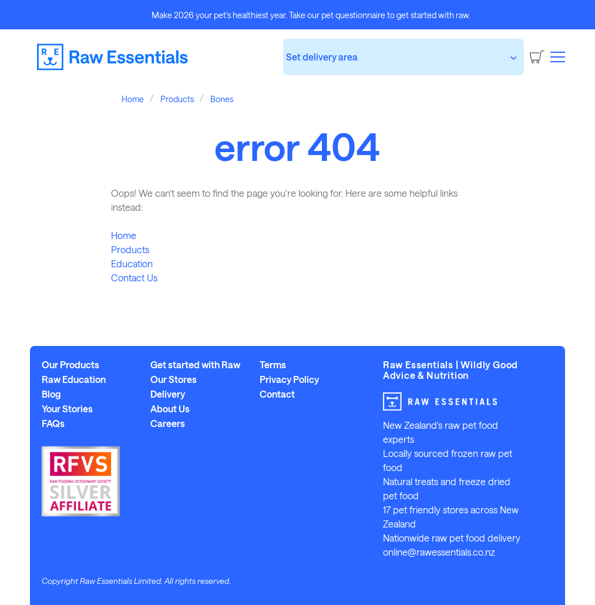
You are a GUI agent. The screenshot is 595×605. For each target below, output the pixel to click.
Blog (51, 394)
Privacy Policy (289, 379)
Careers (167, 423)
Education (132, 263)
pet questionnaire (353, 15)
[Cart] (537, 57)
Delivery (167, 394)
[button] (557, 56)
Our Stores (173, 379)
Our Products (70, 364)
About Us (170, 409)
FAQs (53, 423)
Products (130, 249)
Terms (273, 364)
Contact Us (134, 277)
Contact (277, 394)
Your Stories (67, 409)
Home (123, 235)
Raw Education (74, 379)
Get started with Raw (195, 364)
